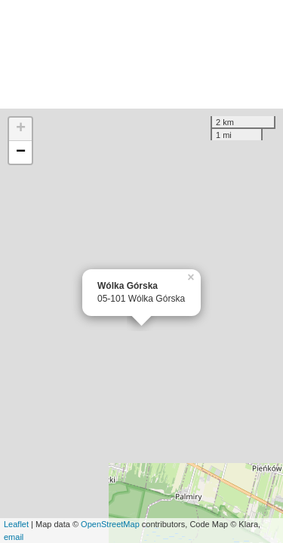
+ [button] (21, 129)
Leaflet (16, 524)
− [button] (21, 152)
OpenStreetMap (110, 524)
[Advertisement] (141, 54)
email (13, 536)
